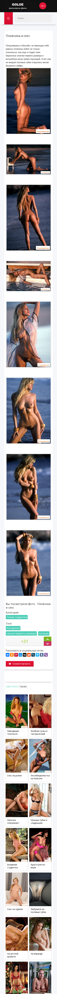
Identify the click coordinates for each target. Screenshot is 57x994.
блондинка (13, 628)
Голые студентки (17, 617)
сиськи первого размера (21, 633)
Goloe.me (21, 6)
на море (44, 633)
